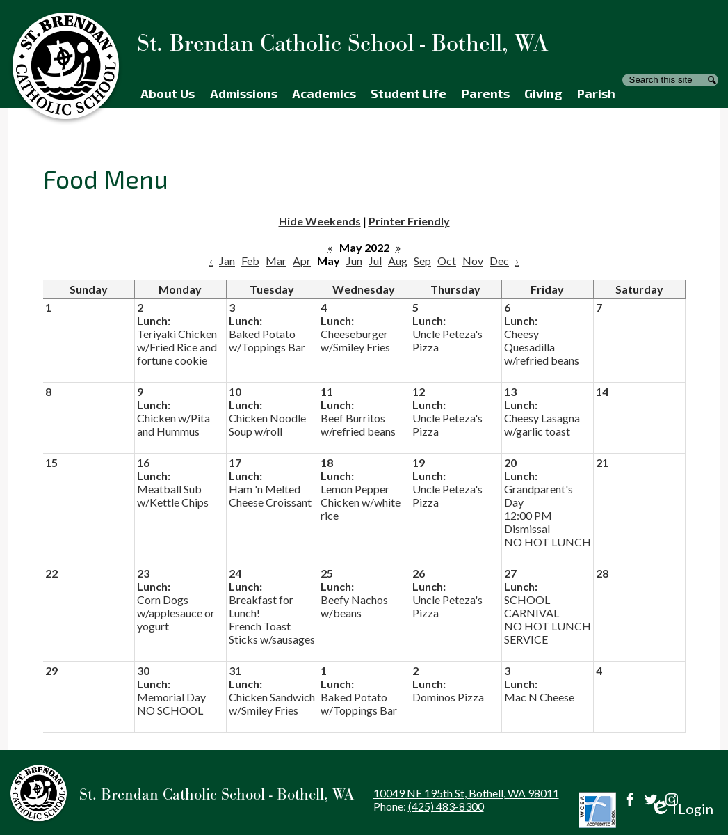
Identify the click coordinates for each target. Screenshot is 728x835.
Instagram (671, 799)
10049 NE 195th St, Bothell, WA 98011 (466, 793)
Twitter (651, 799)
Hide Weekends (320, 221)
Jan (227, 260)
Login (681, 809)
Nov (472, 260)
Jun (354, 260)
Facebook (630, 799)
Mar (276, 260)
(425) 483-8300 (446, 806)
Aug (397, 260)
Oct (446, 260)
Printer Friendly (409, 221)
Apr (302, 260)
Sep (422, 260)
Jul (375, 260)
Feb (250, 260)
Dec (499, 260)
